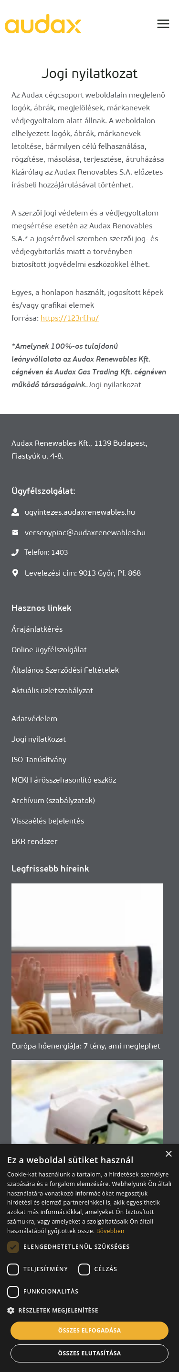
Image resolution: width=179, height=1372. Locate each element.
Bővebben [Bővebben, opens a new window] (110, 1231)
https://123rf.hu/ (70, 318)
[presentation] (87, 958)
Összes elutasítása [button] (89, 1353)
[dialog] (89, 1258)
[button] (89, 1310)
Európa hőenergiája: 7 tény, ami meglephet (85, 1045)
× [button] (168, 1154)
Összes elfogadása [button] (89, 1330)
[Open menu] (163, 23)
